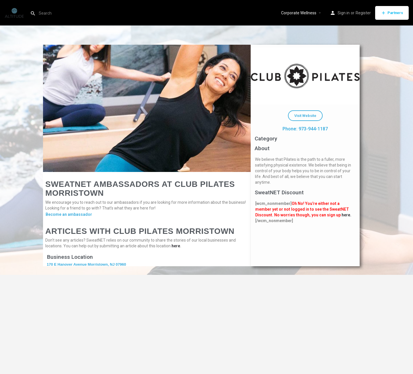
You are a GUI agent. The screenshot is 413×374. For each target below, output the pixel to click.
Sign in (344, 13)
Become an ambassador (69, 214)
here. (346, 215)
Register (363, 13)
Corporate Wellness (298, 13)
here (176, 246)
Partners (392, 12)
